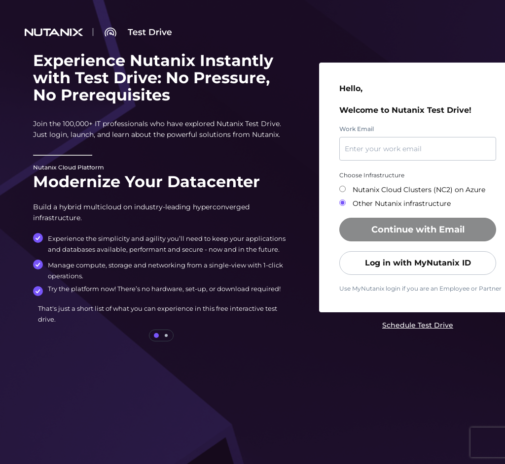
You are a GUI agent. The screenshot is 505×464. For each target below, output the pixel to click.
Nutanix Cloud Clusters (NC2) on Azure (418, 189)
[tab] (156, 335)
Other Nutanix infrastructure (401, 203)
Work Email (356, 129)
